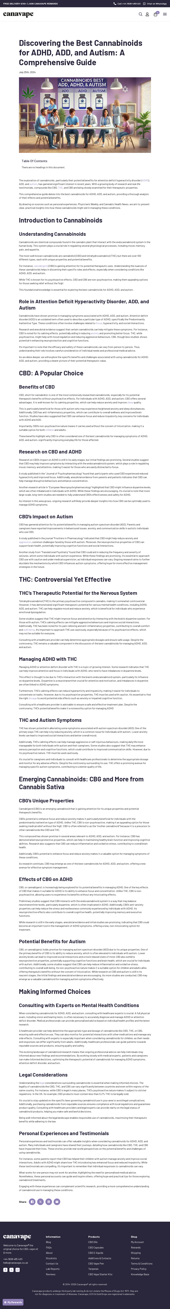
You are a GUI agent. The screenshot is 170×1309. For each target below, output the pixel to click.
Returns (135, 1258)
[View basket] (156, 14)
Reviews (50, 1274)
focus (99, 323)
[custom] (11, 1270)
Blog (48, 1241)
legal (42, 1082)
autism (33, 183)
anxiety (95, 333)
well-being (29, 629)
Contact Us (52, 1263)
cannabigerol (41, 265)
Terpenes (93, 1268)
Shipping (136, 1252)
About (49, 1252)
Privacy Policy (138, 1268)
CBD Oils (93, 1241)
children (49, 429)
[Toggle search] (140, 14)
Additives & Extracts (99, 1258)
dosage (33, 698)
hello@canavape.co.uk (15, 1262)
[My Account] (147, 14)
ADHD (145, 180)
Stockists (51, 1258)
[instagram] (18, 1270)
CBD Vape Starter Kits (100, 1274)
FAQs (49, 1247)
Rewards (136, 1247)
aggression (25, 541)
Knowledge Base (140, 1274)
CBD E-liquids (95, 1252)
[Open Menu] (165, 14)
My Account (137, 1241)
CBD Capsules (96, 1247)
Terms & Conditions (142, 1263)
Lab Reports (53, 1268)
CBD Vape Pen (96, 1263)
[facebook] (5, 1270)
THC (60, 187)
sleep (130, 402)
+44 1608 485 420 (12, 1259)
